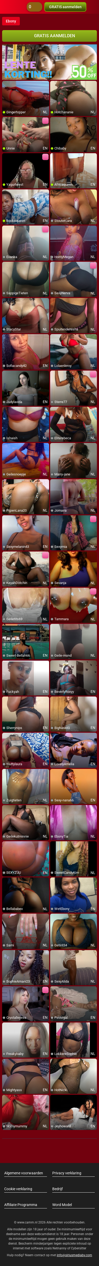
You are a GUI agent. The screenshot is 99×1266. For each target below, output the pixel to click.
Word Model (62, 1205)
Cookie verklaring (18, 1189)
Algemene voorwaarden (23, 1173)
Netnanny (60, 1248)
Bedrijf (57, 1189)
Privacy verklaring (66, 1173)
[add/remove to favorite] (6, 85)
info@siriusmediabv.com (74, 1255)
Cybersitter (78, 1248)
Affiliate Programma (20, 1205)
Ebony (11, 21)
